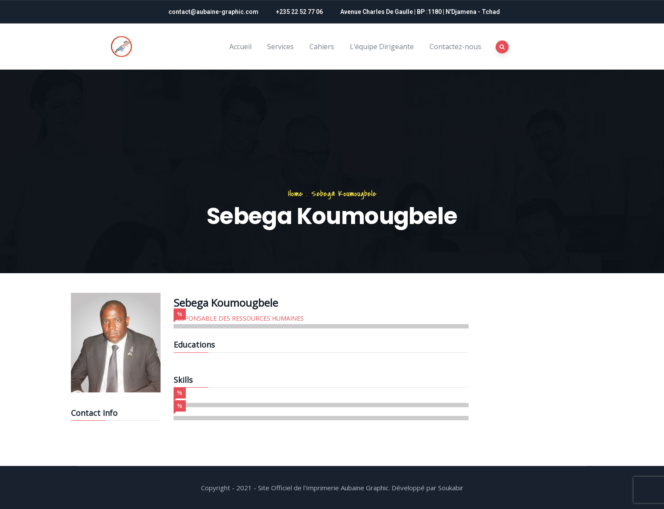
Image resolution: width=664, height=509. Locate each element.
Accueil (240, 46)
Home (295, 194)
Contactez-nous (455, 46)
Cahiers (321, 46)
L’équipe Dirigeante (382, 46)
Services (280, 46)
